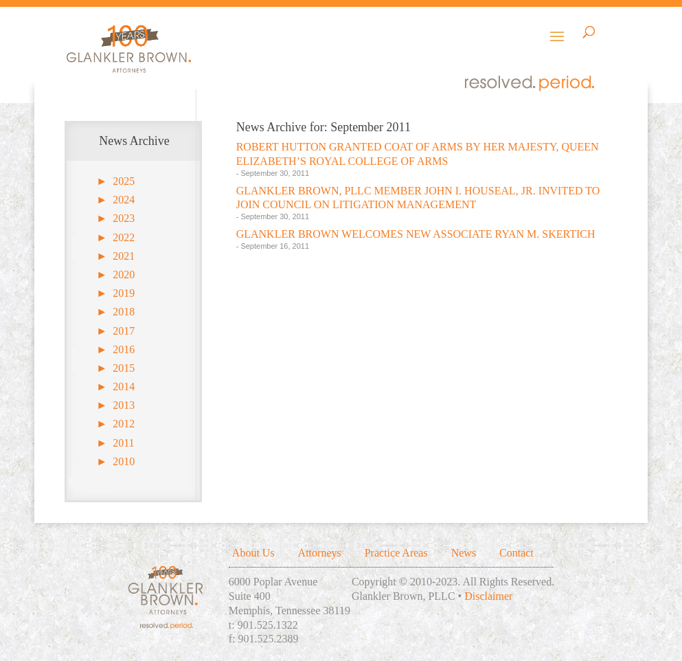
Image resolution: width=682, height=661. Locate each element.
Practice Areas (396, 553)
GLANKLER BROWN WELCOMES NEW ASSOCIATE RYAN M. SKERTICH (415, 234)
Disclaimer (488, 596)
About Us (253, 553)
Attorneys (319, 553)
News (463, 553)
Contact (516, 553)
